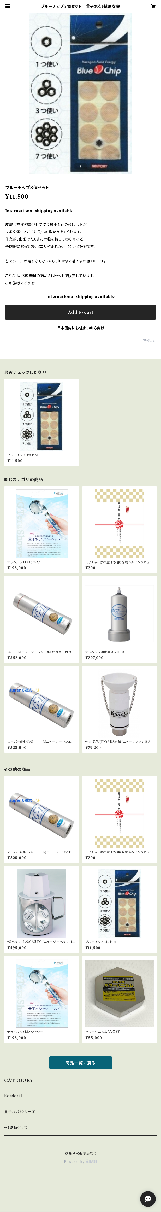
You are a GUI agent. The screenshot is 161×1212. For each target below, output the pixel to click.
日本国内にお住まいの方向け (80, 328)
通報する (149, 341)
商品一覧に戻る (80, 1062)
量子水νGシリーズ (19, 1111)
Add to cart (80, 312)
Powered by (80, 1162)
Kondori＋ (13, 1095)
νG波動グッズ (15, 1127)
